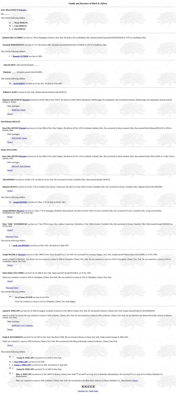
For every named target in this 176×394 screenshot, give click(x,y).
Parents (23, 10)
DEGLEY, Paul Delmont (21, 166)
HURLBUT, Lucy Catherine (22, 325)
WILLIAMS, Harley (19, 138)
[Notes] (10, 114)
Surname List (83, 391)
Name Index (93, 391)
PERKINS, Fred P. (19, 110)
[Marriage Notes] (12, 237)
